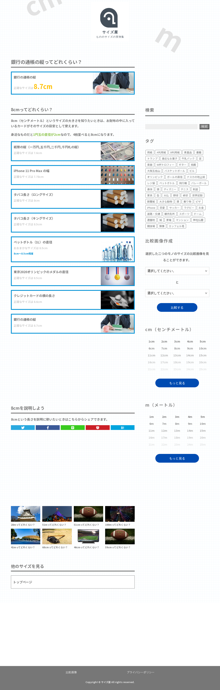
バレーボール (199, 183)
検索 (204, 126)
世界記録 (197, 195)
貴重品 (188, 152)
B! (122, 427)
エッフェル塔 (176, 226)
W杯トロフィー (165, 165)
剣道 (195, 189)
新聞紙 (151, 201)
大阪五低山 (153, 171)
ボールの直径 (175, 177)
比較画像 (71, 672)
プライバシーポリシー (141, 672)
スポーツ (184, 214)
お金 (201, 208)
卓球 (185, 195)
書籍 (198, 152)
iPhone (151, 208)
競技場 (151, 226)
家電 (168, 220)
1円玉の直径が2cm (47, 134)
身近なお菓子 (169, 158)
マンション (182, 220)
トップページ (22, 582)
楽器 (149, 165)
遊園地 (151, 220)
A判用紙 (161, 152)
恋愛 (162, 208)
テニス (184, 189)
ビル (192, 171)
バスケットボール (174, 171)
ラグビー (189, 208)
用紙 (149, 152)
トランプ (152, 158)
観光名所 (169, 214)
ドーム (198, 214)
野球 (175, 195)
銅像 (161, 226)
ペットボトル (167, 183)
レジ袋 (151, 183)
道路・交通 (153, 214)
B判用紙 (175, 152)
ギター (182, 165)
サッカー (174, 208)
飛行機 (183, 183)
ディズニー (170, 189)
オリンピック (155, 177)
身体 (149, 189)
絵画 (193, 165)
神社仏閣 (198, 220)
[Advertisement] (73, 365)
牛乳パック (188, 158)
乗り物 (187, 201)
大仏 (166, 195)
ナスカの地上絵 (196, 177)
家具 (149, 195)
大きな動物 (165, 201)
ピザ (198, 201)
